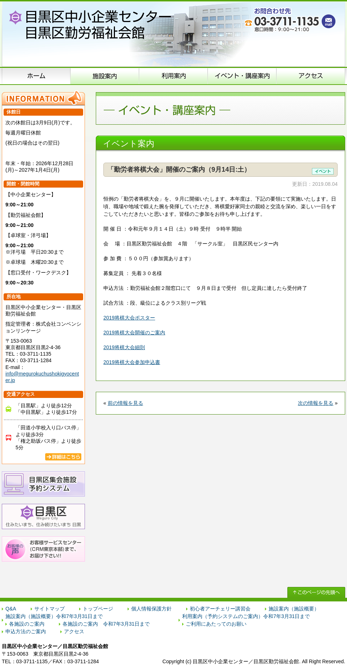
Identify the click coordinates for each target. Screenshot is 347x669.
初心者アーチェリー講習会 (220, 609)
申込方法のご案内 (173, 76)
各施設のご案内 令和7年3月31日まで (106, 624)
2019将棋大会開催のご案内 (134, 332)
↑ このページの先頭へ (316, 592)
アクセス (311, 76)
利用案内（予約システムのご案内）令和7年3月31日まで (246, 616)
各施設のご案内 (26, 624)
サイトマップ (49, 609)
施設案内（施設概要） (104, 76)
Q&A (10, 609)
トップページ (98, 609)
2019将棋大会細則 (124, 347)
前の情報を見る (125, 403)
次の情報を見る (315, 403)
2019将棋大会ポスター (129, 318)
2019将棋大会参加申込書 (131, 362)
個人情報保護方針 (151, 609)
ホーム (36, 76)
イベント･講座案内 (242, 76)
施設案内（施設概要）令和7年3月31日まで (54, 616)
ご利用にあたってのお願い (216, 624)
